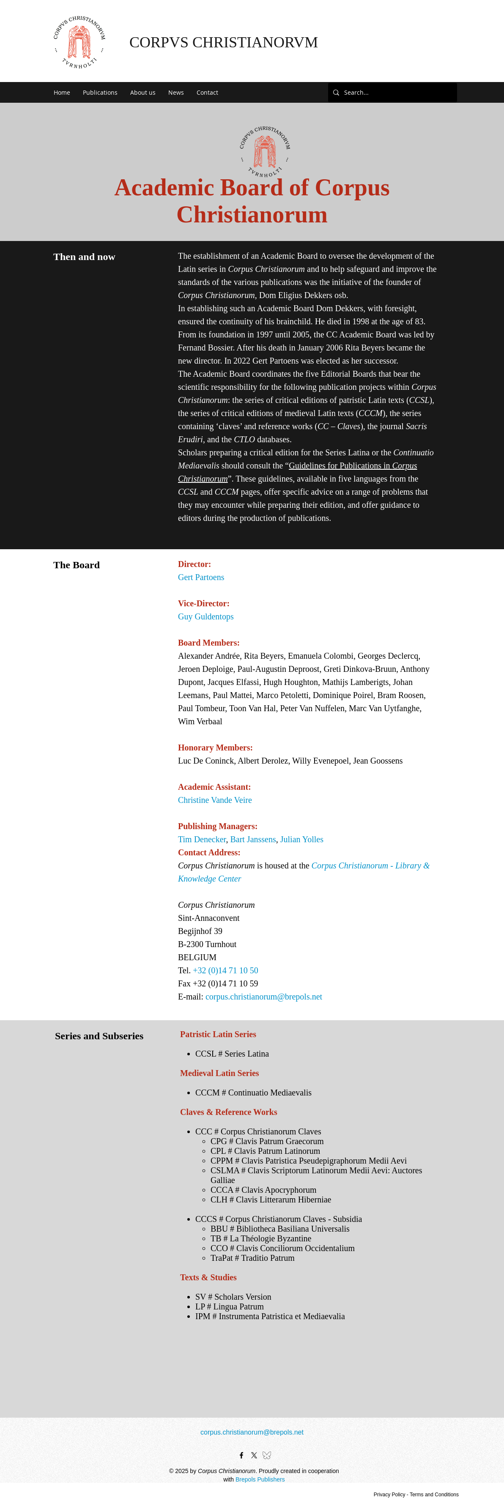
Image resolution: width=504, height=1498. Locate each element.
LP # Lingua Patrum (229, 1306)
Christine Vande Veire (215, 800)
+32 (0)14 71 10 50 (225, 970)
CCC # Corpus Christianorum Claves (258, 1131)
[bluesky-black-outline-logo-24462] (267, 1455)
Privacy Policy (389, 1495)
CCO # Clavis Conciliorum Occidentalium (283, 1248)
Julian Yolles (301, 839)
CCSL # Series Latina (232, 1053)
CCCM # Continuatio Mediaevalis (253, 1092)
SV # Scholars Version (233, 1296)
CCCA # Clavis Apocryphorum (264, 1189)
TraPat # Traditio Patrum (253, 1257)
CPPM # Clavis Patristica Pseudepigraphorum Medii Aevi (309, 1160)
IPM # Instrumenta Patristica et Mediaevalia (270, 1316)
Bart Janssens (253, 839)
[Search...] (391, 92)
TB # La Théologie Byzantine (261, 1238)
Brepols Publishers (260, 1479)
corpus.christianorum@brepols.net (263, 996)
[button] (100, 92)
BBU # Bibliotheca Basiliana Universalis (280, 1228)
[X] (254, 1455)
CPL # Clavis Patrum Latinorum (265, 1151)
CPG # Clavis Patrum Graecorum (267, 1141)
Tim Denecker (202, 839)
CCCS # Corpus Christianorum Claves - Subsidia (278, 1219)
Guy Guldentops (206, 616)
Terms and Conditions (434, 1495)
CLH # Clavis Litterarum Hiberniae (271, 1199)
